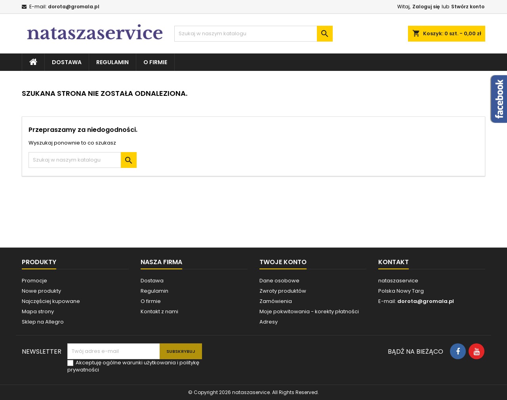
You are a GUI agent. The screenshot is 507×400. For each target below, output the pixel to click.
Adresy (268, 322)
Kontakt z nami (159, 311)
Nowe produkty (41, 291)
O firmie (155, 62)
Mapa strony (38, 311)
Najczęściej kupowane (51, 301)
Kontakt (393, 262)
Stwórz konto (467, 6)
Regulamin (112, 62)
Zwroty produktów (282, 291)
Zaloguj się (426, 6)
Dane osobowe (279, 280)
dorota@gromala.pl (73, 6)
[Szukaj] (253, 34)
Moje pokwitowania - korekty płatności (309, 311)
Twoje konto (283, 262)
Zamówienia (275, 301)
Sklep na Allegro (43, 322)
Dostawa (67, 62)
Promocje (34, 280)
